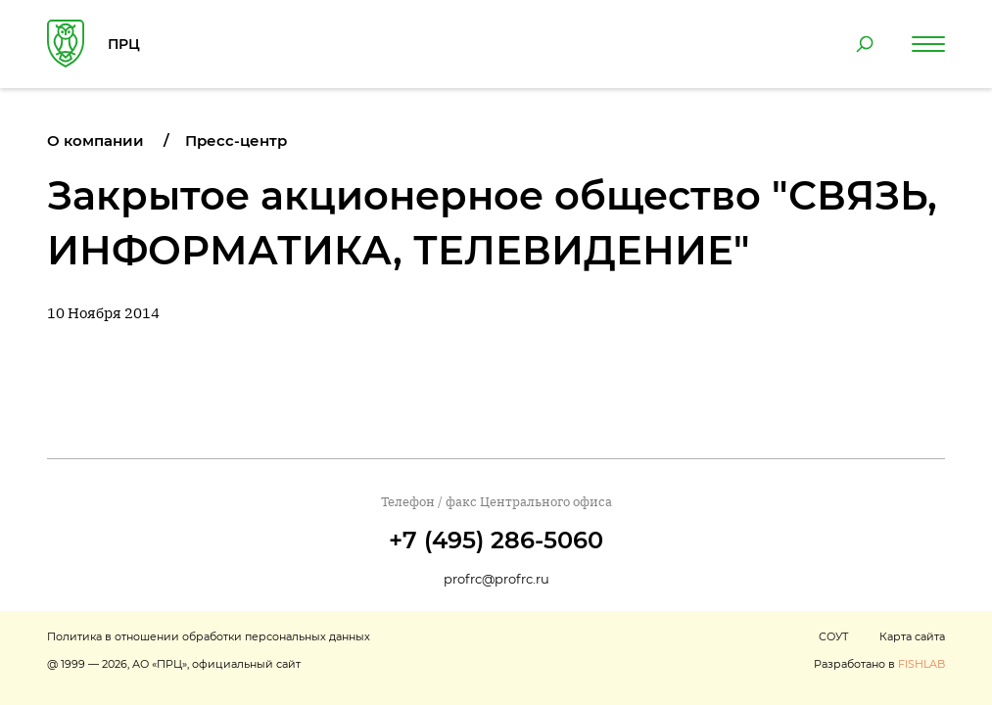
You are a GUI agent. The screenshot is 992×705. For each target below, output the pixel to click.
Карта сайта (912, 636)
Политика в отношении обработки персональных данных (208, 636)
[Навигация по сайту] (928, 44)
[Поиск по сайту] (864, 44)
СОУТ (833, 636)
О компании (95, 140)
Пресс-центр (236, 140)
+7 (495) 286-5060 (496, 540)
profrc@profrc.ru (496, 579)
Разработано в (879, 664)
